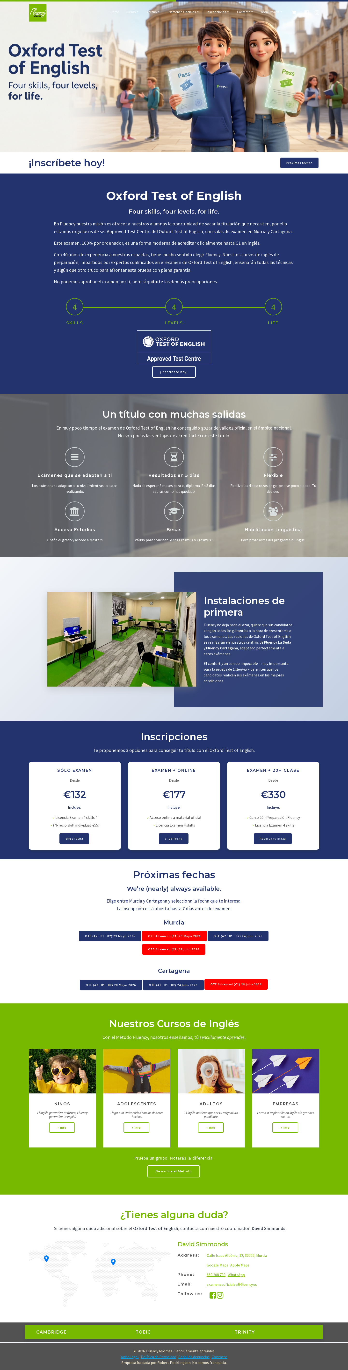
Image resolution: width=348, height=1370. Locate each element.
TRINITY (245, 1332)
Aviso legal (130, 1356)
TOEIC (143, 1332)
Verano (152, 12)
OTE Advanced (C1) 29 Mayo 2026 (174, 937)
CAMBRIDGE (51, 1332)
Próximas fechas (299, 163)
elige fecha (74, 839)
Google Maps (217, 1265)
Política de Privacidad (158, 1356)
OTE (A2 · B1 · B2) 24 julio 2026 (238, 937)
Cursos (131, 12)
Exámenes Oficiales (182, 12)
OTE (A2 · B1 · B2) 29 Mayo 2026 (109, 937)
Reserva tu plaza (273, 839)
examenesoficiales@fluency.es (232, 1285)
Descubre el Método (173, 1171)
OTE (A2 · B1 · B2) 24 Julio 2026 (173, 985)
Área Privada (270, 12)
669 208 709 (216, 1275)
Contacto (243, 12)
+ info (62, 1128)
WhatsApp (236, 1275)
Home (115, 12)
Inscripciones (216, 12)
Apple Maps (239, 1265)
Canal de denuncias (194, 1356)
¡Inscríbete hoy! (173, 372)
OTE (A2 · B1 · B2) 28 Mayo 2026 (110, 985)
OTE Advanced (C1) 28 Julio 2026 (173, 951)
